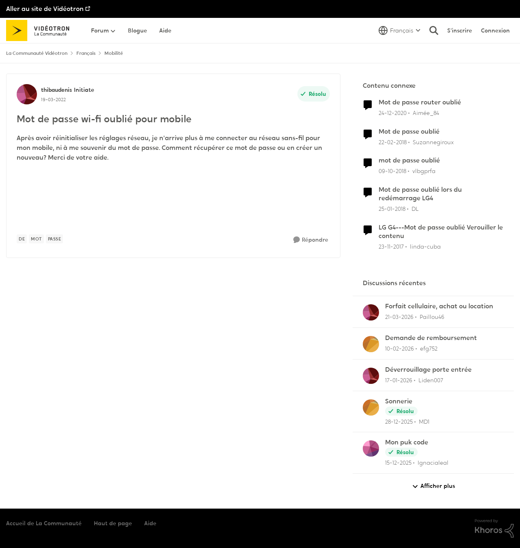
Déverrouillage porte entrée (428, 370)
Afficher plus (433, 486)
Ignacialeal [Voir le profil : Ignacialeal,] (433, 462)
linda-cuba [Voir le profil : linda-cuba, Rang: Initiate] (425, 246)
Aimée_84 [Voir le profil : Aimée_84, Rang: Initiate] (426, 113)
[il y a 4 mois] (399, 317)
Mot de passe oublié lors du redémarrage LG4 (420, 194)
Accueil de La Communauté (44, 523)
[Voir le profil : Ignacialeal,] (371, 448)
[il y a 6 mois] (398, 380)
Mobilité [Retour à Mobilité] (113, 53)
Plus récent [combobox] (321, 270)
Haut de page (113, 523)
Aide (150, 523)
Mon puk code (406, 442)
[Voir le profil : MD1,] (371, 407)
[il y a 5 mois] (399, 348)
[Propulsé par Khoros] (494, 528)
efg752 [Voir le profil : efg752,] (429, 348)
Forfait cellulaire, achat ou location (439, 306)
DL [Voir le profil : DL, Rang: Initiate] (415, 208)
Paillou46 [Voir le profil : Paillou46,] (432, 317)
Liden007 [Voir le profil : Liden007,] (430, 380)
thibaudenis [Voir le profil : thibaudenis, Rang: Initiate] (56, 89)
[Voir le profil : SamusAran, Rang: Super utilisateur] (34, 300)
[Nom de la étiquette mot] (36, 238)
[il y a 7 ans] (392, 171)
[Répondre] (311, 239)
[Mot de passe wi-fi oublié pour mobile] (58, 305)
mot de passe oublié (409, 160)
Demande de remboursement (431, 338)
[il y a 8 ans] (393, 142)
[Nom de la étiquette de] (22, 238)
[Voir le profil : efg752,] (371, 344)
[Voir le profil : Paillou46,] (371, 312)
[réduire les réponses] (9, 294)
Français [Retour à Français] (85, 53)
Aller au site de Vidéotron (45, 8)
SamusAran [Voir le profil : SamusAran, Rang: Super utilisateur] (61, 295)
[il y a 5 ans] (393, 113)
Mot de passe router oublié (420, 102)
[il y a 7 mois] (398, 463)
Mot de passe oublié (409, 132)
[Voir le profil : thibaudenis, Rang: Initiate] (27, 94)
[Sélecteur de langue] (399, 30)
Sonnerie (398, 401)
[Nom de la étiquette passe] (54, 238)
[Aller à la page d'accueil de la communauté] (40, 30)
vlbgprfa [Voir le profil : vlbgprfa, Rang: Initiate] (424, 171)
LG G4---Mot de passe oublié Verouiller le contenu (441, 231)
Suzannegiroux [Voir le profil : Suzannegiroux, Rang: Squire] (433, 141)
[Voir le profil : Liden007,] (371, 376)
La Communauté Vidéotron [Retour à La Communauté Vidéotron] (36, 53)
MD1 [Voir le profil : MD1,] (424, 421)
